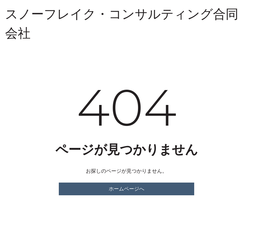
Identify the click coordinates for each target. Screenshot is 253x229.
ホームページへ (126, 189)
